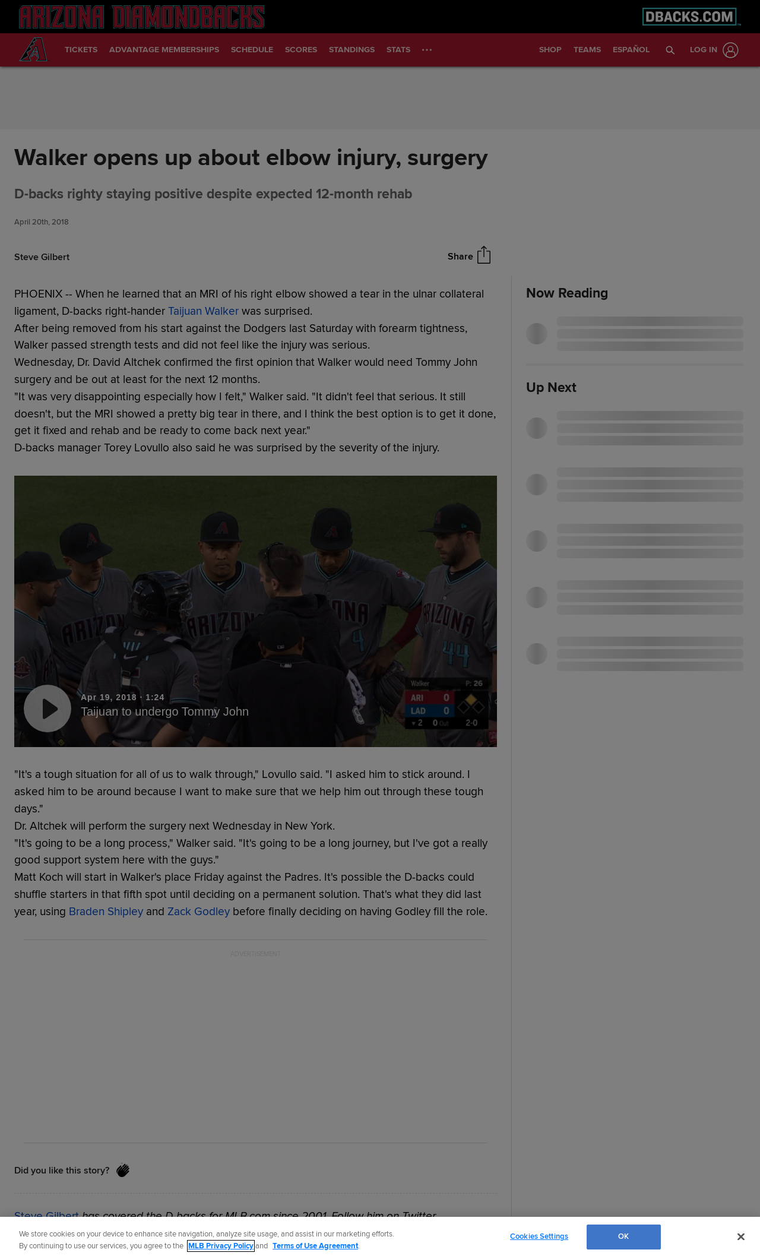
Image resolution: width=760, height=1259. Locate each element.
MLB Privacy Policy (221, 1246)
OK (623, 1236)
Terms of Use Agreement (315, 1246)
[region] (380, 1238)
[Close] (741, 1236)
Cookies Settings (539, 1236)
